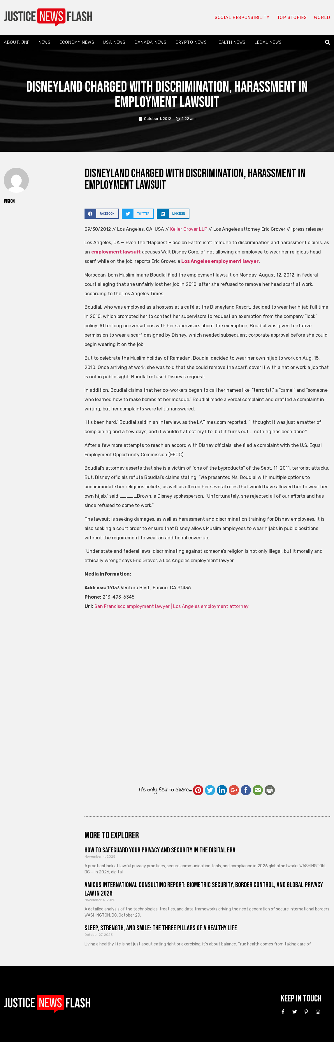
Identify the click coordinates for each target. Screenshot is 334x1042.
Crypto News (191, 42)
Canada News (150, 42)
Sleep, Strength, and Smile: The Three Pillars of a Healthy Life (161, 928)
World (322, 17)
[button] (328, 42)
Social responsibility (242, 17)
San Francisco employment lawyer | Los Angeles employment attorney (171, 606)
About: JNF (17, 42)
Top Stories (292, 17)
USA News (114, 42)
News (44, 42)
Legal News (268, 42)
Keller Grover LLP (188, 229)
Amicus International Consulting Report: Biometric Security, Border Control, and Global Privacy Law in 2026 (204, 889)
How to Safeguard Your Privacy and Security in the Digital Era (160, 850)
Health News (230, 42)
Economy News (76, 42)
